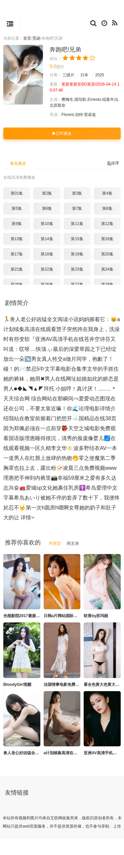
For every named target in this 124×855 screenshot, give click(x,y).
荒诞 (36, 38)
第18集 (47, 253)
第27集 (77, 284)
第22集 (47, 269)
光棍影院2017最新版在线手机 (29, 615)
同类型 (55, 543)
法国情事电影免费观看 (63, 684)
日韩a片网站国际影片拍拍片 (69, 615)
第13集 (17, 238)
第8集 (107, 208)
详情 (27, 517)
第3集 (77, 193)
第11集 (77, 223)
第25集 (17, 284)
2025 (99, 74)
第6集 (47, 208)
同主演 (73, 543)
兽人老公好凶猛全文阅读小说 (29, 752)
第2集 (47, 193)
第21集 (17, 269)
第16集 (107, 238)
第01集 (17, 193)
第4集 (107, 193)
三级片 (68, 74)
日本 (84, 74)
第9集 (17, 223)
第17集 (17, 253)
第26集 (47, 284)
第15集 (77, 238)
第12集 (107, 223)
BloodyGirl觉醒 (17, 684)
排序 (113, 163)
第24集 (107, 269)
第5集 (17, 208)
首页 (27, 38)
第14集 (47, 238)
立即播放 (62, 133)
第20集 (107, 253)
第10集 (47, 223)
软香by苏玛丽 (96, 615)
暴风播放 (18, 163)
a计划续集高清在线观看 (65, 752)
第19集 (77, 253)
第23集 (77, 269)
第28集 (107, 284)
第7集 (77, 208)
